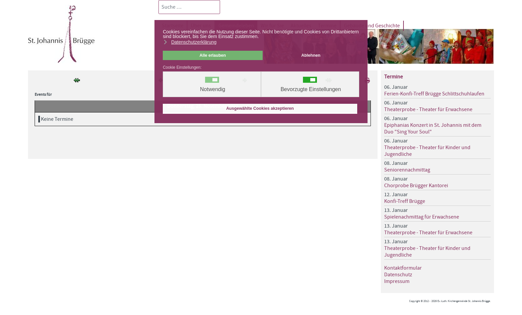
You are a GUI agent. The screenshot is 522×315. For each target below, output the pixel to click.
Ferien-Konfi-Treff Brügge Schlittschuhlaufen (434, 93)
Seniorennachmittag (407, 170)
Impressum (396, 281)
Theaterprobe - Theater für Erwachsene (428, 109)
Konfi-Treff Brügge (404, 201)
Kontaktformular (403, 268)
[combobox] (189, 7)
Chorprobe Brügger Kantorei (416, 185)
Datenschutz (398, 274)
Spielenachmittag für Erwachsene (421, 217)
